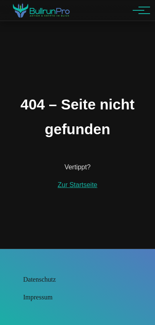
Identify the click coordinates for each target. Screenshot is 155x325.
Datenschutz (39, 279)
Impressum (37, 297)
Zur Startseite (77, 184)
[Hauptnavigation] (138, 10)
